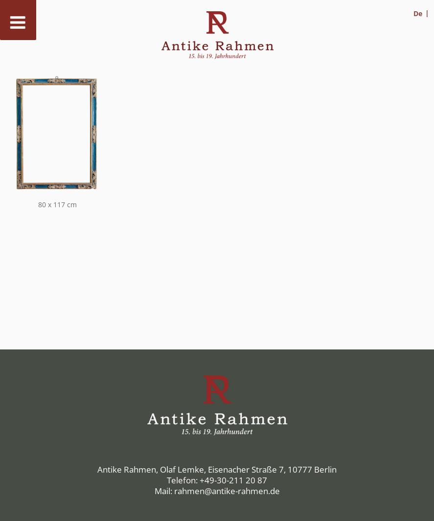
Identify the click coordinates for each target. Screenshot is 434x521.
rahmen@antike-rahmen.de (227, 491)
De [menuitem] (417, 13)
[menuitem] (421, 13)
